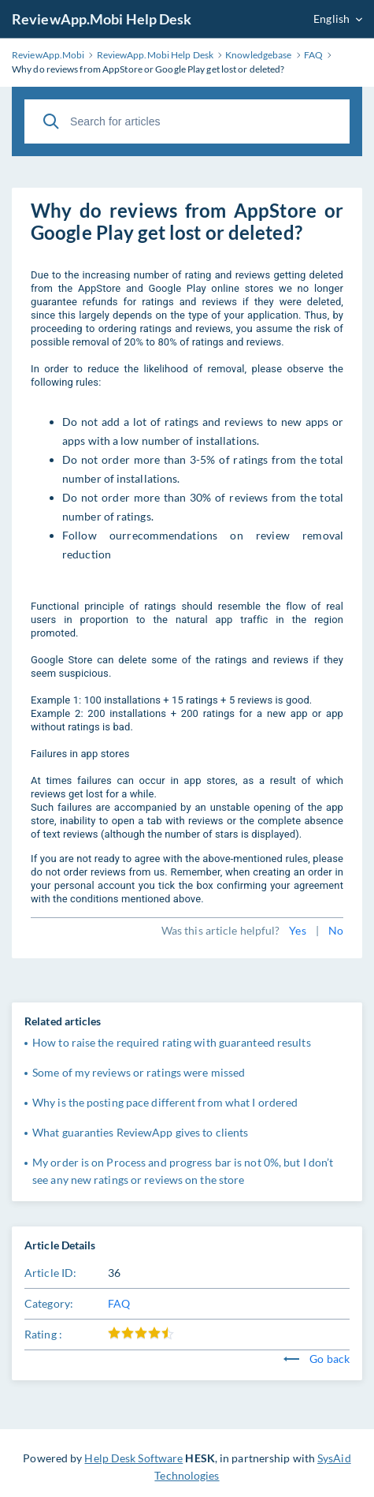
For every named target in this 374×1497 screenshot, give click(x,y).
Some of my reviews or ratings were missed (138, 1072)
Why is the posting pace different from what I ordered (165, 1102)
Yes (297, 930)
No (335, 930)
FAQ (119, 1303)
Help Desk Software (133, 1458)
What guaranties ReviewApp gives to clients (140, 1132)
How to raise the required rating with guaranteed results (171, 1042)
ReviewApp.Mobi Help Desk (101, 19)
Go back (316, 1358)
